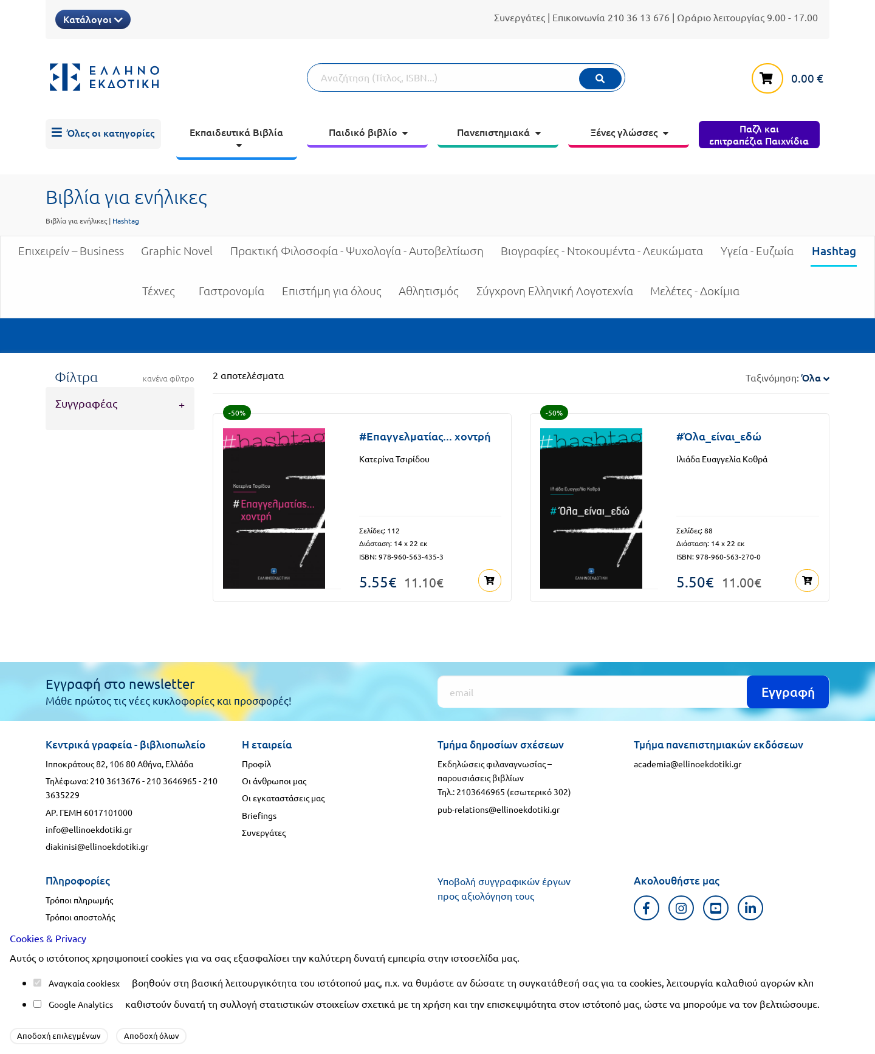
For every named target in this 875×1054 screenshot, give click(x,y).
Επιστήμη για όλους (332, 295)
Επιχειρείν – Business (71, 255)
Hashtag (834, 255)
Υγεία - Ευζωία (757, 255)
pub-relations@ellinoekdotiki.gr (498, 809)
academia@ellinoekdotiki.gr (687, 763)
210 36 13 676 (639, 17)
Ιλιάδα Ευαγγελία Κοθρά (721, 458)
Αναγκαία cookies (82, 982)
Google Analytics (81, 1004)
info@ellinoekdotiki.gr (89, 829)
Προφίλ (256, 763)
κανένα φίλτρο (168, 378)
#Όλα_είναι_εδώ (718, 436)
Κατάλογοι (93, 19)
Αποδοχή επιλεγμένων (59, 1035)
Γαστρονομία (231, 295)
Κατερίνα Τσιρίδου (394, 458)
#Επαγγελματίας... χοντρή (425, 436)
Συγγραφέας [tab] (86, 403)
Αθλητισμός (429, 295)
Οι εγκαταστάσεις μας (283, 797)
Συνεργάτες (519, 17)
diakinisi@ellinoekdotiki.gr (97, 846)
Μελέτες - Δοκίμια (694, 295)
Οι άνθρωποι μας (274, 780)
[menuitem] (103, 134)
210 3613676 (115, 780)
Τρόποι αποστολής (80, 916)
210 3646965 (171, 780)
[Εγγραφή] (633, 692)
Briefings (259, 815)
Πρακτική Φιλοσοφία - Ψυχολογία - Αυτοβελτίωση (357, 255)
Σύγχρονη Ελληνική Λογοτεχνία (554, 295)
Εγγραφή (788, 691)
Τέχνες (159, 295)
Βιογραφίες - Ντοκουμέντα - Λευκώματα (602, 255)
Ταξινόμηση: (787, 377)
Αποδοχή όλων (151, 1035)
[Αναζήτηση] (466, 77)
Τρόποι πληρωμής (79, 899)
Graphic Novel (177, 255)
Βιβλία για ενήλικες (76, 220)
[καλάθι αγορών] (790, 76)
